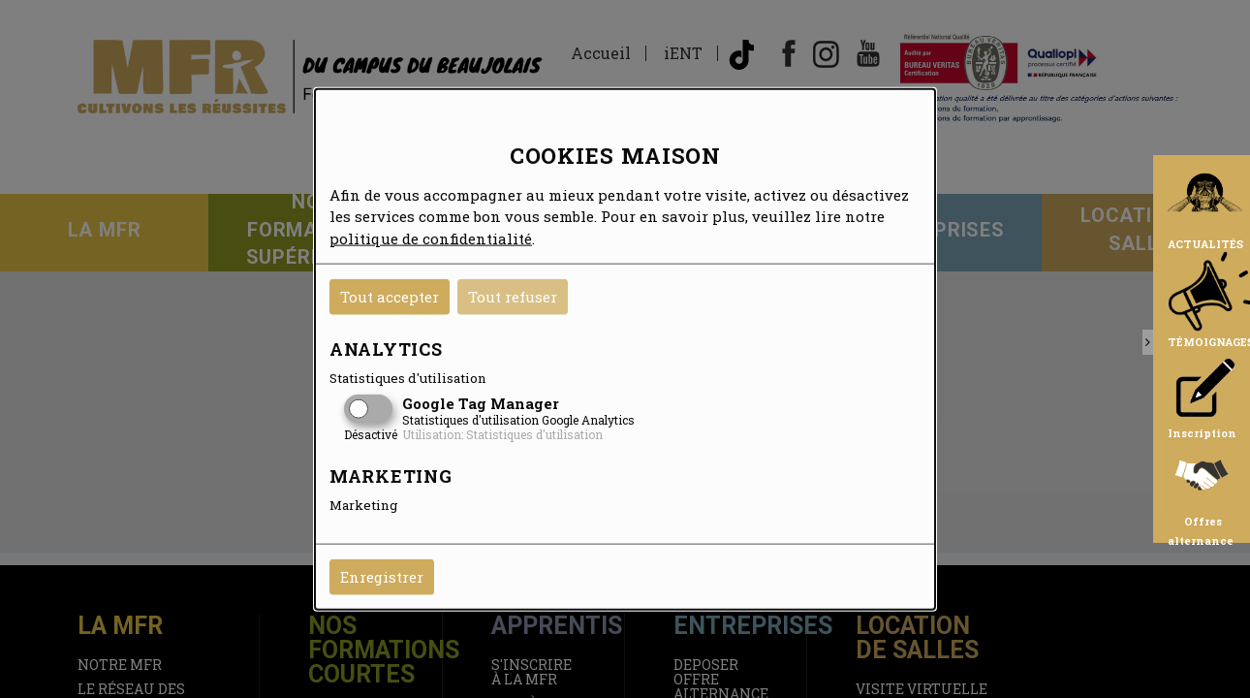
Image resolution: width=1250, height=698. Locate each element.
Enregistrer (381, 577)
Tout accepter (389, 296)
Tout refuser (512, 296)
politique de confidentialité (430, 237)
